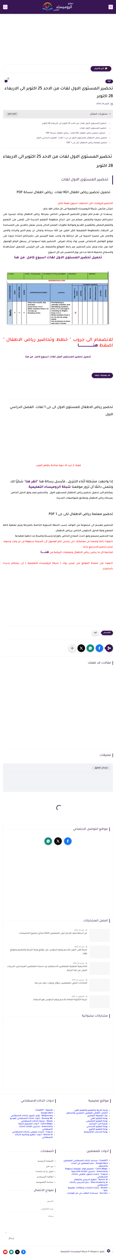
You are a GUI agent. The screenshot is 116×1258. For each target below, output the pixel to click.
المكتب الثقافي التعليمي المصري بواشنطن (87, 1113)
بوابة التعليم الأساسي (97, 1127)
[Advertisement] (58, 41)
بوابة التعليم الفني (99, 1118)
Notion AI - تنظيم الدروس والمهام (91, 1180)
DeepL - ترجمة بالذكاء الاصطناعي (37, 1121)
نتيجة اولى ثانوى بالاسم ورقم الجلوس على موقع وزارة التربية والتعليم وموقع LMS (48, 952)
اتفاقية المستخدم (45, 1176)
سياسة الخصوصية (44, 1182)
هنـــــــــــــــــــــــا (87, 345)
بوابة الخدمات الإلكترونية (96, 1132)
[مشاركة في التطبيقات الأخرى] (72, 648)
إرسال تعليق (101, 768)
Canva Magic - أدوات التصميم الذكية (35, 1124)
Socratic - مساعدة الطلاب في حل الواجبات (87, 1193)
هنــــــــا (44, 552)
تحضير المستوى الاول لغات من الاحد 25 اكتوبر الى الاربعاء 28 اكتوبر (74, 123)
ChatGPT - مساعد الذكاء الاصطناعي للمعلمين (85, 1161)
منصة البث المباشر (98, 1124)
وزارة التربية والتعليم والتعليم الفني (91, 1110)
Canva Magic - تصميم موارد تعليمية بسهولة (86, 1169)
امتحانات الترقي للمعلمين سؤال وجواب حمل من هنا (61, 983)
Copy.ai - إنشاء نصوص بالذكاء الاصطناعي (32, 1132)
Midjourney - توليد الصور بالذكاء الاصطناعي (32, 1116)
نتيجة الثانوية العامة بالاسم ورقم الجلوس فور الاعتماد (60, 1000)
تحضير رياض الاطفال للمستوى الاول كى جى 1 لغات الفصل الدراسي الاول (71, 138)
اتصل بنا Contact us (44, 1171)
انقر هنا (31, 482)
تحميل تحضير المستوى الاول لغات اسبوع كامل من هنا (58, 258)
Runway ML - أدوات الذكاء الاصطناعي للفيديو (31, 1118)
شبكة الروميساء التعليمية (50, 487)
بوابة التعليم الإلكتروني (97, 1121)
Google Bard (47, 1113)
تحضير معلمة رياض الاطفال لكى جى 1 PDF (86, 143)
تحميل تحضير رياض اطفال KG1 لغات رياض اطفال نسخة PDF (76, 133)
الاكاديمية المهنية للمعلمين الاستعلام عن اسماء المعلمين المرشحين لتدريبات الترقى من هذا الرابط (47, 968)
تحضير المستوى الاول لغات (93, 128)
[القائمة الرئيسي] (110, 7)
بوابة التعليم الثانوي (98, 1129)
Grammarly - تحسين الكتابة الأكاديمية (89, 1171)
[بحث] (5, 7)
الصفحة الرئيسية (45, 1161)
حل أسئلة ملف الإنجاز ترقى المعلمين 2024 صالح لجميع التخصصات (53, 933)
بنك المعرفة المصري (97, 1116)
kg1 (109, 81)
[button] (99, 648)
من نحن (49, 1166)
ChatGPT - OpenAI (44, 1110)
